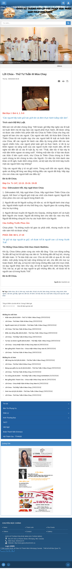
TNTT (5, 422)
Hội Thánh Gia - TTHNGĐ (12, 436)
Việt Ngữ (6, 427)
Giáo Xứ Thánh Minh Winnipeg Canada (29, 548)
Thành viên (30, 527)
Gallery (49, 531)
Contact (29, 531)
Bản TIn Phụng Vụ (10, 408)
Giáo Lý (6, 413)
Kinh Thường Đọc (9, 418)
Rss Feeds (51, 527)
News (5, 527)
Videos (5, 531)
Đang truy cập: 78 (7, 550)
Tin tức (5, 404)
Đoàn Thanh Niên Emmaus (13, 432)
